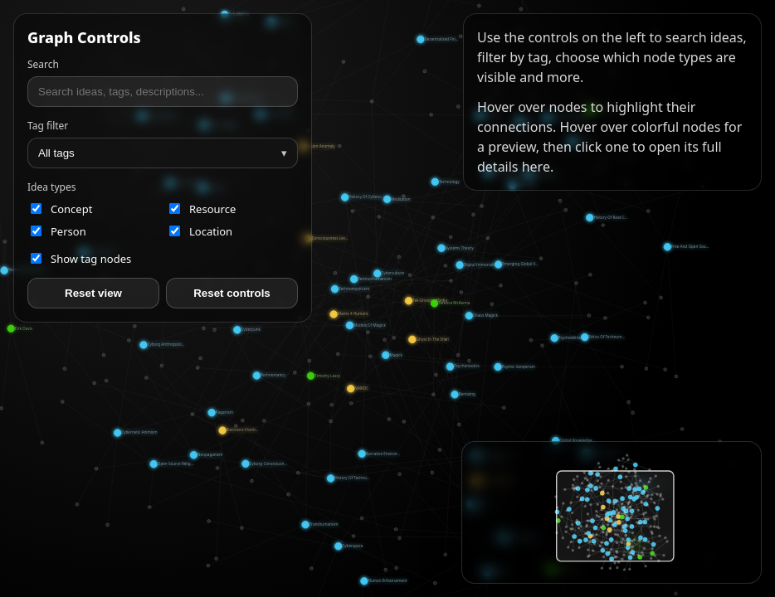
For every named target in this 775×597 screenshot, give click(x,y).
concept (61, 208)
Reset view (93, 293)
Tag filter (47, 126)
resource (202, 208)
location (200, 231)
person (58, 231)
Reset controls (232, 293)
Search (43, 64)
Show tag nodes (81, 258)
